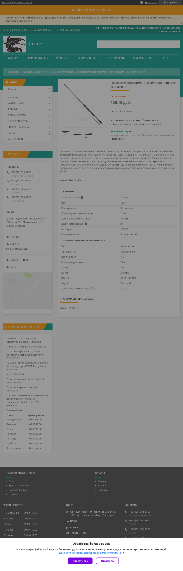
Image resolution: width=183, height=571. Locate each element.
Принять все (80, 561)
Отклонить (107, 561)
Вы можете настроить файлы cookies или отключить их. (90, 552)
